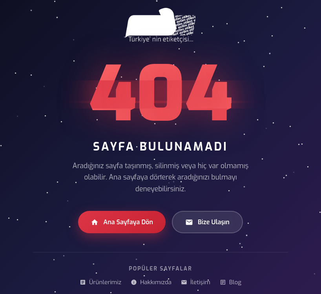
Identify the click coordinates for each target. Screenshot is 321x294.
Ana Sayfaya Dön (122, 222)
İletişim (195, 282)
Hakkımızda (151, 282)
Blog (230, 282)
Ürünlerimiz (100, 282)
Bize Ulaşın (207, 222)
